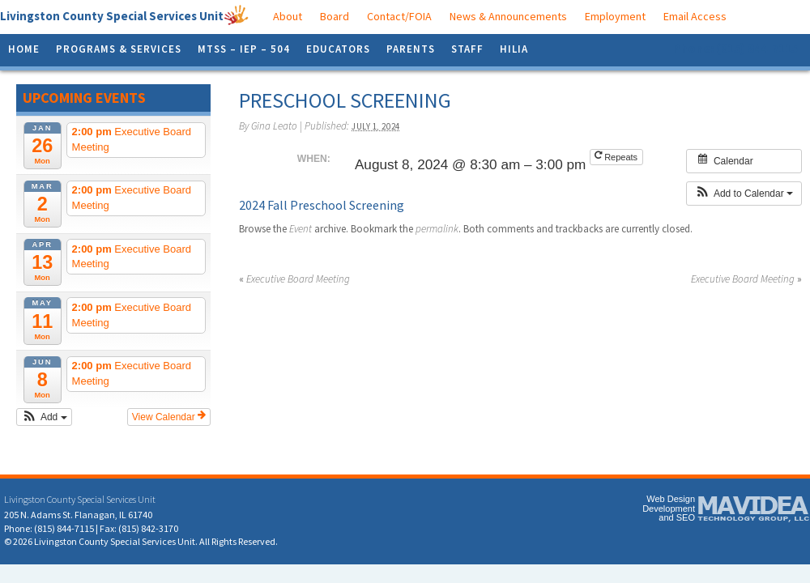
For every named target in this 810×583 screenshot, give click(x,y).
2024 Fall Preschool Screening (321, 205)
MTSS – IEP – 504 (244, 49)
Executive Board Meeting (294, 279)
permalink (437, 229)
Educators (338, 49)
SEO (685, 517)
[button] (44, 417)
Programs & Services (118, 49)
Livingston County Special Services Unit (112, 15)
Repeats (617, 156)
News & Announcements (508, 16)
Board (334, 16)
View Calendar (169, 416)
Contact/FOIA (399, 16)
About (287, 16)
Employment (615, 16)
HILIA (514, 49)
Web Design (670, 499)
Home (24, 49)
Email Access (695, 16)
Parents (410, 49)
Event (300, 229)
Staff (467, 49)
